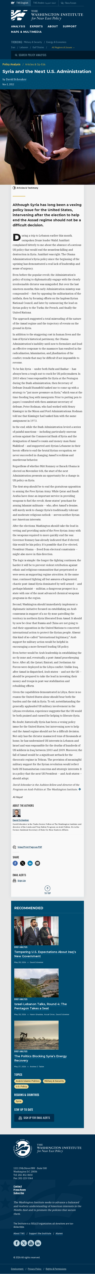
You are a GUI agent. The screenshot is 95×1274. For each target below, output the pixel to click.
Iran (13, 47)
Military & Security (33, 42)
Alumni (59, 1233)
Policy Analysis (12, 64)
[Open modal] (30, 55)
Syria (18, 1101)
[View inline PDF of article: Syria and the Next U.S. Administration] (47, 847)
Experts (36, 26)
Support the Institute (40, 1233)
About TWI (19, 1233)
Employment (17, 1268)
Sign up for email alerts (34, 1118)
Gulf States (38, 47)
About (53, 26)
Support (70, 26)
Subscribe (18, 1193)
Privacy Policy (35, 1268)
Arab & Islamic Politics (27, 1081)
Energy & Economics (56, 42)
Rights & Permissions (56, 1268)
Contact (17, 1186)
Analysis (18, 26)
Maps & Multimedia (26, 31)
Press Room (19, 1189)
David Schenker (16, 79)
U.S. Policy (21, 1086)
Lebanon (24, 47)
